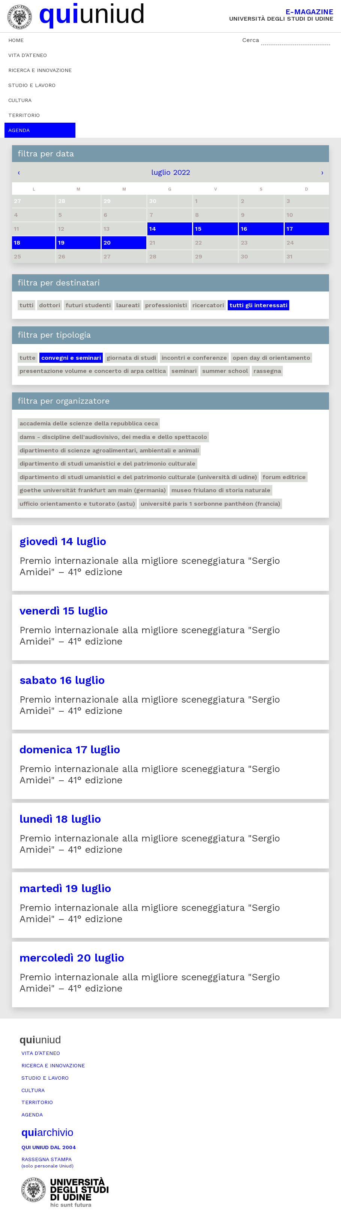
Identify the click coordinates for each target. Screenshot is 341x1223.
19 (61, 242)
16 (244, 228)
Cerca (250, 40)
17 (290, 228)
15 (198, 228)
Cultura (20, 100)
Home (16, 40)
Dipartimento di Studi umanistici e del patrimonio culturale (107, 463)
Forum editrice (284, 477)
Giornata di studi (131, 357)
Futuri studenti (88, 305)
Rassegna (267, 370)
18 (17, 242)
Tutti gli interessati (258, 305)
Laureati (128, 305)
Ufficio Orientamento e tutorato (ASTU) (77, 503)
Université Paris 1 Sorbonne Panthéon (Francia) (210, 503)
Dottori (49, 305)
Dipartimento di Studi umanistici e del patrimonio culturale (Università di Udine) (138, 477)
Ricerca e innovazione (40, 70)
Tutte (28, 357)
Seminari (184, 370)
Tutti (26, 305)
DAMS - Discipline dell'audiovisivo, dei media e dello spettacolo (113, 436)
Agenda (19, 130)
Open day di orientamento (271, 357)
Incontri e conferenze (194, 357)
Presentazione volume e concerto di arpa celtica (93, 370)
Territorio (24, 115)
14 (152, 228)
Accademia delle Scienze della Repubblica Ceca (89, 423)
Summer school (225, 370)
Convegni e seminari (71, 357)
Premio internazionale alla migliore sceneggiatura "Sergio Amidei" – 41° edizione (150, 566)
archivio (47, 1132)
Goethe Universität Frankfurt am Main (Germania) (93, 490)
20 (107, 242)
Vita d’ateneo (27, 55)
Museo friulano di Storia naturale (220, 490)
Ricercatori (208, 305)
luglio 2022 (170, 172)
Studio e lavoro (32, 85)
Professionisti (166, 305)
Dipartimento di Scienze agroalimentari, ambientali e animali (109, 450)
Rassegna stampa (47, 1162)
